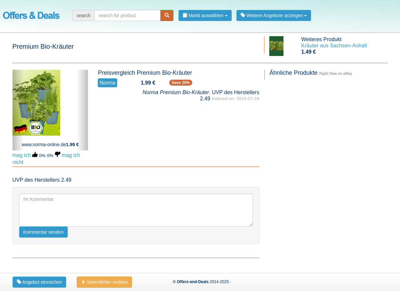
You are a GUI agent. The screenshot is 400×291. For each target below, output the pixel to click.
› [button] (82, 73)
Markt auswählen (205, 15)
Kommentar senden (43, 232)
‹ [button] (18, 73)
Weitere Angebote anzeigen (274, 15)
